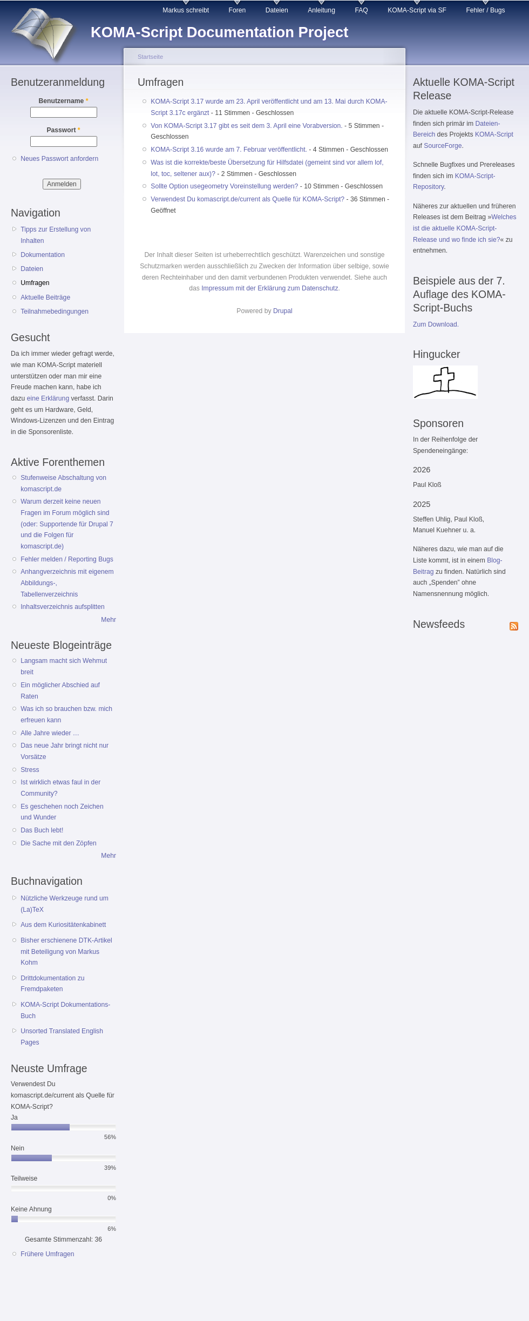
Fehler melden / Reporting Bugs (67, 559)
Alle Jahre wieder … (50, 733)
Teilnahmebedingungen (55, 311)
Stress (30, 770)
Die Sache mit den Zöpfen (59, 843)
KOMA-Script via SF (417, 10)
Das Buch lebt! (42, 830)
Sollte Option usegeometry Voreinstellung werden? (224, 186)
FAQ (361, 10)
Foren (237, 10)
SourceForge (443, 146)
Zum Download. (436, 324)
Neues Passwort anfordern (59, 158)
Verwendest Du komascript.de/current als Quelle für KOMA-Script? (247, 199)
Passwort (63, 130)
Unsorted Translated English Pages (62, 1036)
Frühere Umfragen (47, 1254)
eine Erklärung (48, 398)
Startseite (150, 56)
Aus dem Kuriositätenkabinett (63, 925)
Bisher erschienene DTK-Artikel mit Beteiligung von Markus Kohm (66, 951)
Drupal (283, 311)
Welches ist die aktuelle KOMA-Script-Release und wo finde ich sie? (465, 228)
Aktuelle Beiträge (45, 297)
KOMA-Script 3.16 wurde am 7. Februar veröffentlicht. (229, 149)
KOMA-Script (494, 134)
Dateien (277, 10)
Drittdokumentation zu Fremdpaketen (52, 983)
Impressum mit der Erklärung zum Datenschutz (269, 288)
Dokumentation (43, 255)
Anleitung (321, 10)
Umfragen (35, 283)
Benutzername (64, 101)
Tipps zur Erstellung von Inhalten (56, 235)
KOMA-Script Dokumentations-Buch (65, 1010)
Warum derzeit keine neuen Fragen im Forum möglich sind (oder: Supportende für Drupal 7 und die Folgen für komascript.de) (67, 524)
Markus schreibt (185, 10)
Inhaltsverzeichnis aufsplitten (62, 607)
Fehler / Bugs (485, 10)
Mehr (108, 620)
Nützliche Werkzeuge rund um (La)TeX (64, 904)
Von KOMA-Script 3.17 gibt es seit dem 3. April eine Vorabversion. (246, 126)
